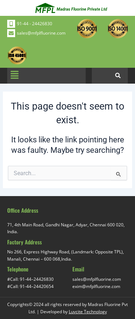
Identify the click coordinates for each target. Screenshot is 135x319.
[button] (14, 76)
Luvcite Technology (88, 312)
